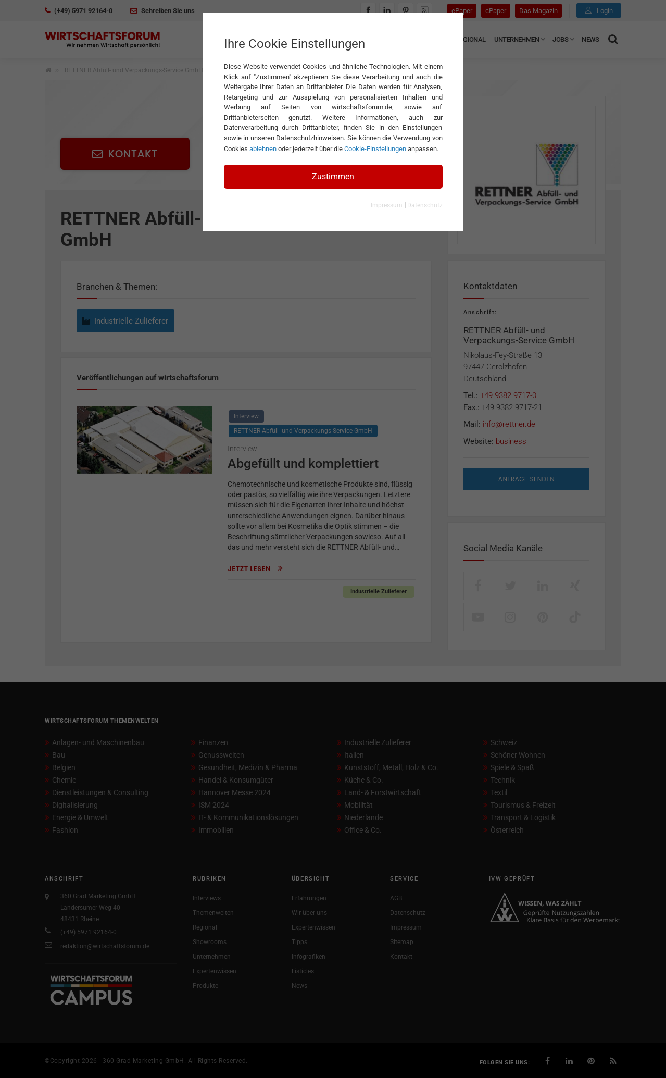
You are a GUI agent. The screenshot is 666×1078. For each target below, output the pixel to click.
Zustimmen (333, 176)
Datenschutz (425, 205)
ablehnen (263, 149)
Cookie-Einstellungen (375, 149)
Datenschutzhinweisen (310, 138)
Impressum (387, 205)
